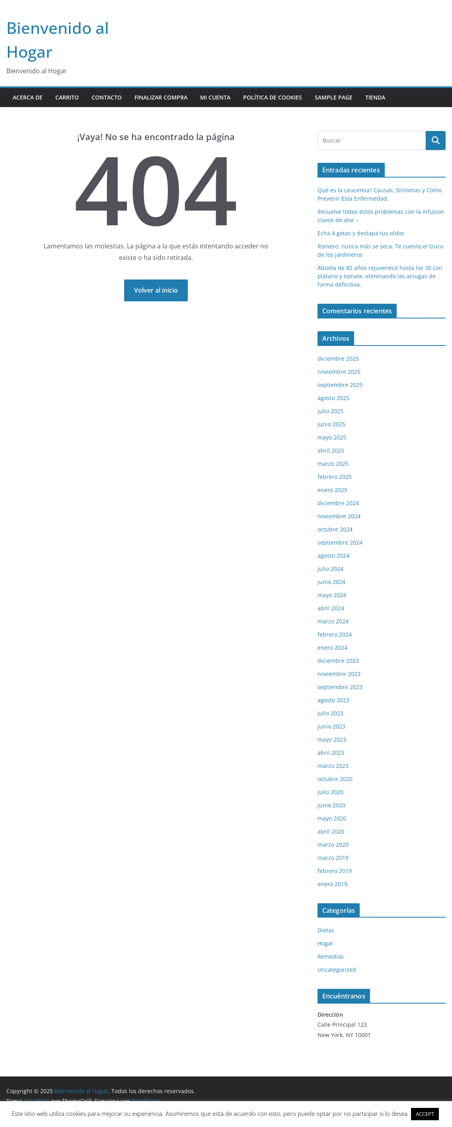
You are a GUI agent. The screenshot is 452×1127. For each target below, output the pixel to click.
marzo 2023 (333, 766)
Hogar (325, 943)
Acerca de (28, 97)
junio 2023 (331, 726)
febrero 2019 (335, 871)
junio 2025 (331, 424)
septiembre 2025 (340, 385)
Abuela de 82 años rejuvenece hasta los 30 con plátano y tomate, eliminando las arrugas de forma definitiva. (380, 276)
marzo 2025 (333, 463)
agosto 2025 (333, 398)
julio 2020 (330, 792)
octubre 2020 (335, 779)
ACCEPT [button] (425, 1113)
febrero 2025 (335, 476)
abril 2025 (331, 450)
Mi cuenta (215, 97)
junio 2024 (331, 582)
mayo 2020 (332, 818)
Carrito (67, 97)
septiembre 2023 (340, 687)
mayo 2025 (332, 437)
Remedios (331, 956)
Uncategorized (337, 969)
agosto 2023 (333, 700)
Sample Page (334, 97)
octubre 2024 (335, 529)
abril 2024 (331, 608)
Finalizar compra (160, 97)
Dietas (326, 930)
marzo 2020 (333, 844)
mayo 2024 (332, 595)
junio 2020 (331, 805)
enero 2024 (332, 647)
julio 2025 (330, 411)
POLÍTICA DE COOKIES (272, 97)
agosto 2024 (333, 555)
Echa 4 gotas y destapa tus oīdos (361, 233)
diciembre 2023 (338, 660)
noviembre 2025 (339, 371)
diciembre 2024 (338, 503)
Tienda (375, 97)
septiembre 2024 (340, 542)
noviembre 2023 (339, 674)
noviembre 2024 (339, 516)
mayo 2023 (332, 739)
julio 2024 (330, 568)
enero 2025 (332, 490)
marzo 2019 (333, 857)
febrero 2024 (335, 634)
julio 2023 (330, 713)
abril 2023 (331, 752)
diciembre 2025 (338, 358)
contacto (107, 97)
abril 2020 (331, 831)
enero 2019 (332, 884)
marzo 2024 (333, 621)
